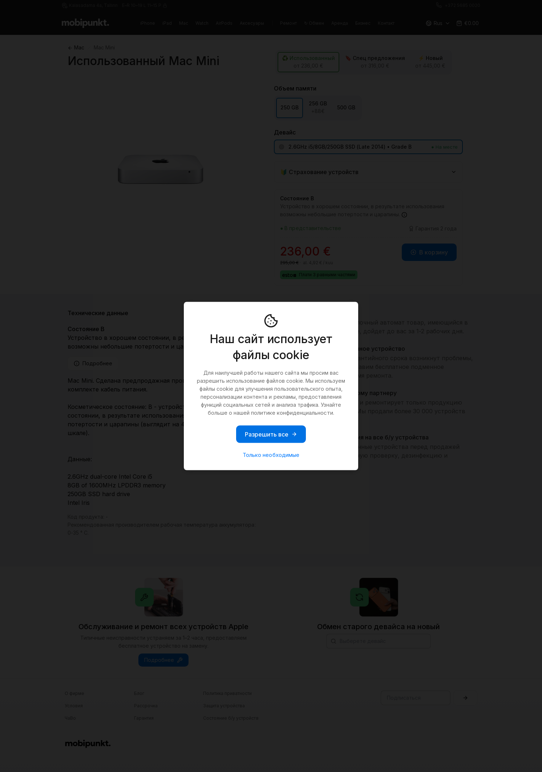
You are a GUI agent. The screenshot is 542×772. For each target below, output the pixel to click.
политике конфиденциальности (292, 412)
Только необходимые (271, 454)
